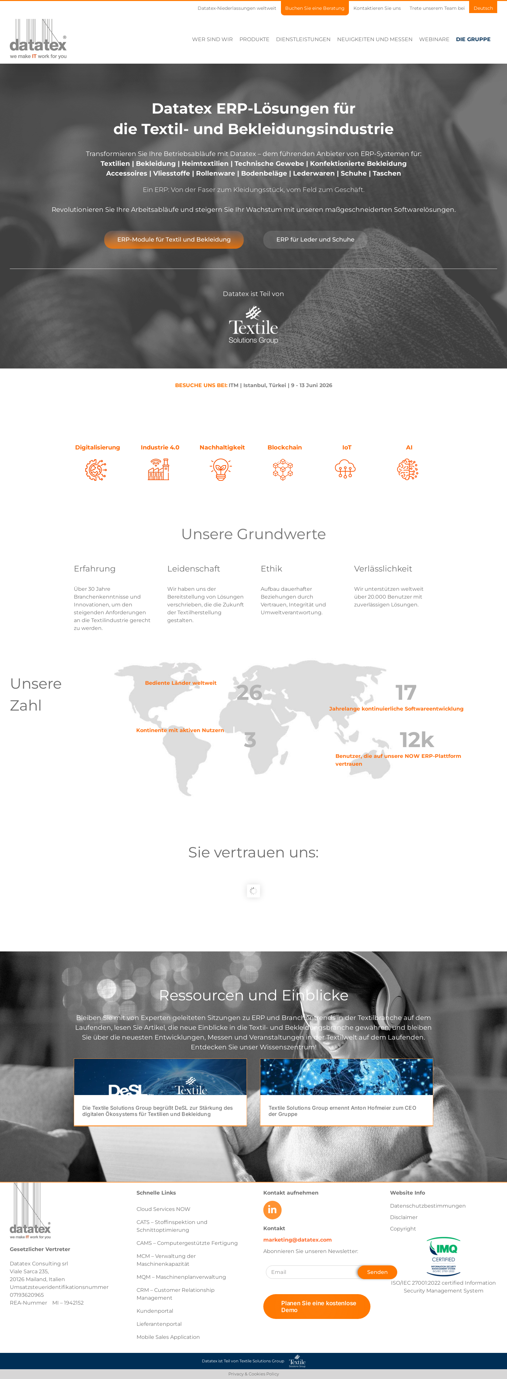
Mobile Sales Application (168, 1337)
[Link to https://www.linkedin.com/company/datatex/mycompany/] (272, 1210)
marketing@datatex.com (297, 1239)
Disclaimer (403, 1217)
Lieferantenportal (159, 1324)
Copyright (403, 1229)
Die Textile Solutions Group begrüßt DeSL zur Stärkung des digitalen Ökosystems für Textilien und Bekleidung (157, 1110)
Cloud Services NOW (163, 1209)
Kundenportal (155, 1311)
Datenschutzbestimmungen (428, 1206)
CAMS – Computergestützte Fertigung (187, 1243)
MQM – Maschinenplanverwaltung (181, 1277)
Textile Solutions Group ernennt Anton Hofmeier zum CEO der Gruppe (342, 1110)
